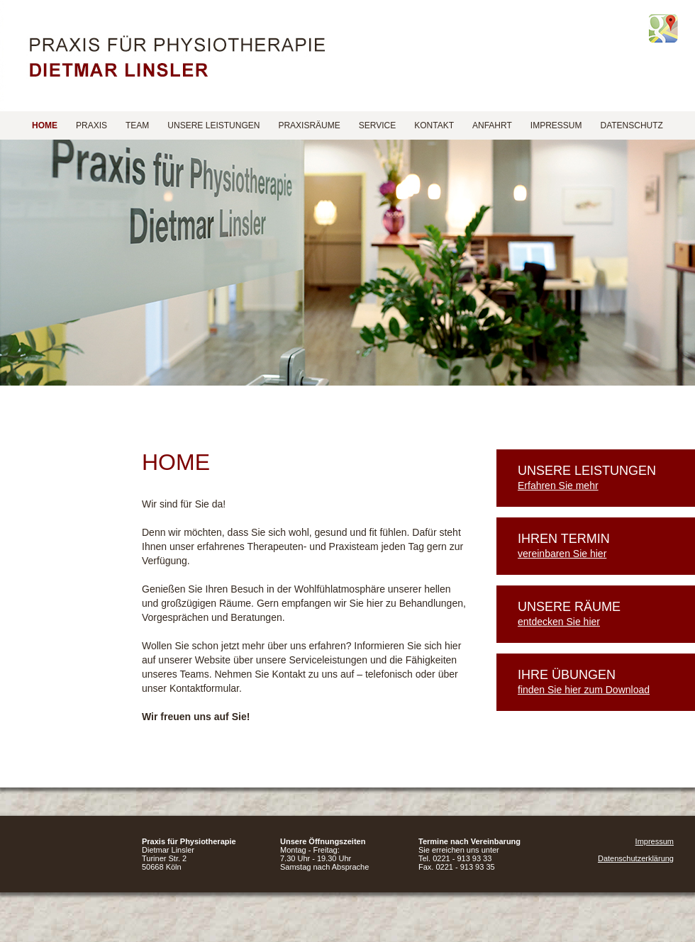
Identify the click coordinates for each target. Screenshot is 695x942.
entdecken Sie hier (559, 621)
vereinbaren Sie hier (562, 553)
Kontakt (434, 125)
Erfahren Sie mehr (558, 485)
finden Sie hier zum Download (584, 689)
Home (44, 125)
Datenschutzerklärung (636, 858)
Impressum (556, 125)
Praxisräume (309, 125)
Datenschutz (631, 125)
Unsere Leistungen (213, 125)
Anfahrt (492, 125)
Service (377, 125)
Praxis (91, 125)
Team (137, 125)
